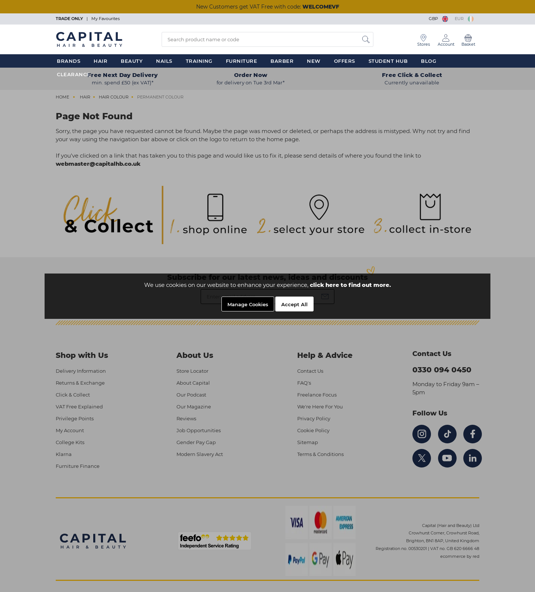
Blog (428, 61)
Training (199, 61)
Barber (282, 61)
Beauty (132, 61)
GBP (439, 18)
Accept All (294, 304)
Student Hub (388, 61)
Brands (68, 61)
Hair (100, 61)
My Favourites (105, 18)
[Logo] (89, 39)
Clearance (73, 74)
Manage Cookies (247, 304)
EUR (464, 18)
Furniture (241, 61)
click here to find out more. (350, 284)
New (314, 61)
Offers (344, 61)
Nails (164, 61)
